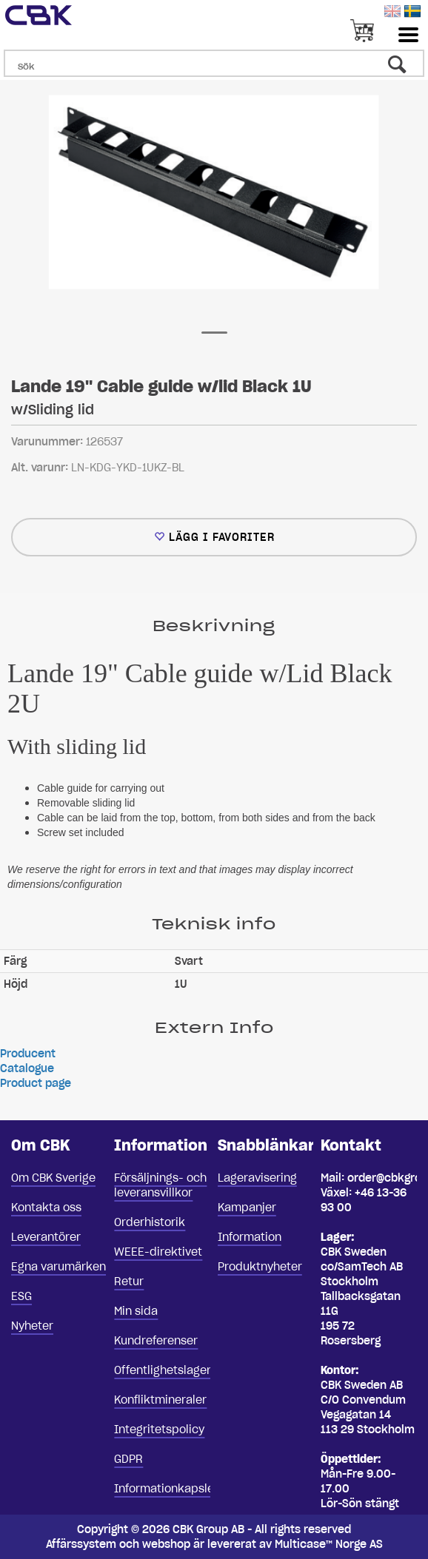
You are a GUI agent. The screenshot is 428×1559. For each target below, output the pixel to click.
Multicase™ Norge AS (329, 1544)
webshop (166, 1544)
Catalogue (27, 1068)
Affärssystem (81, 1544)
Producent (28, 1053)
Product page (35, 1083)
